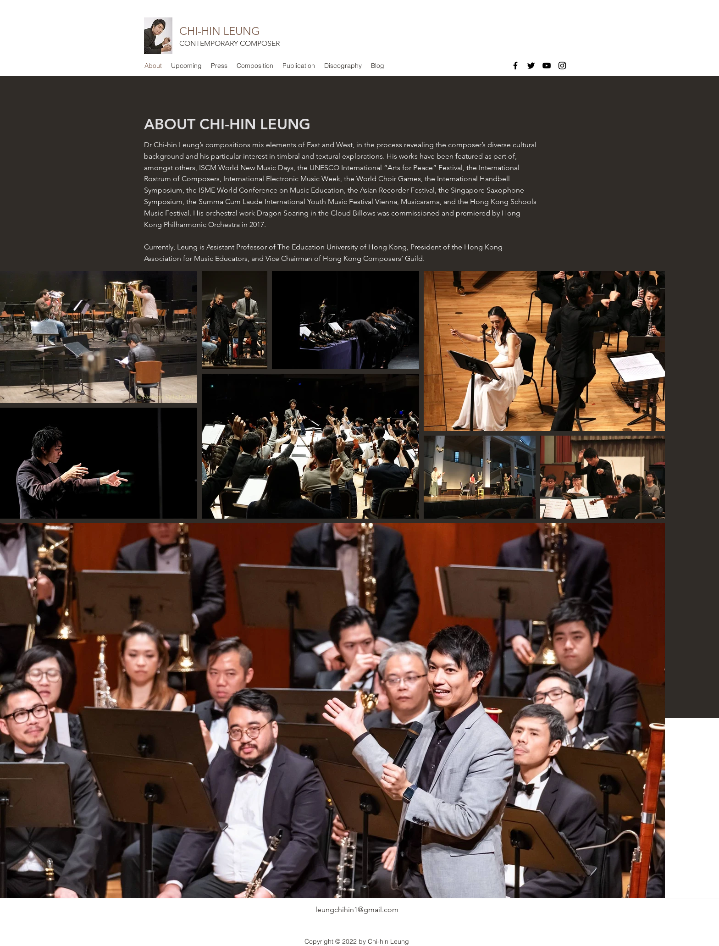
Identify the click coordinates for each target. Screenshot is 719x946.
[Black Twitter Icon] (531, 66)
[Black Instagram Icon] (562, 66)
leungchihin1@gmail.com (356, 909)
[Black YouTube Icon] (547, 66)
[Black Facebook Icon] (515, 66)
